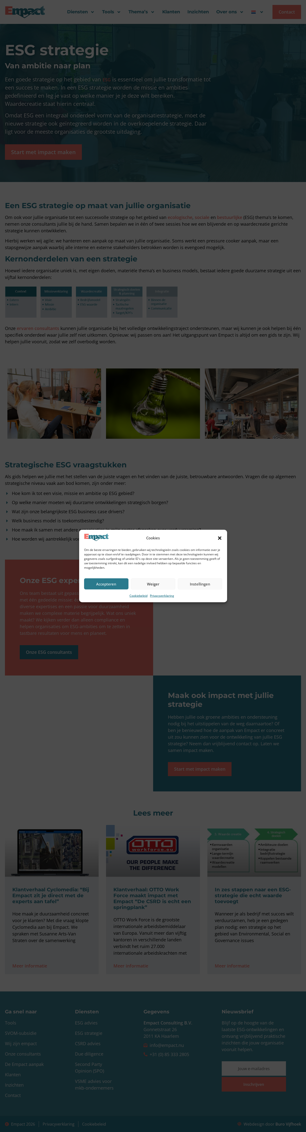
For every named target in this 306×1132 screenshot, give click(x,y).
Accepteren (106, 584)
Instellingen (200, 584)
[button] (219, 538)
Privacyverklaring (162, 596)
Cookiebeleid (138, 596)
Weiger (153, 584)
